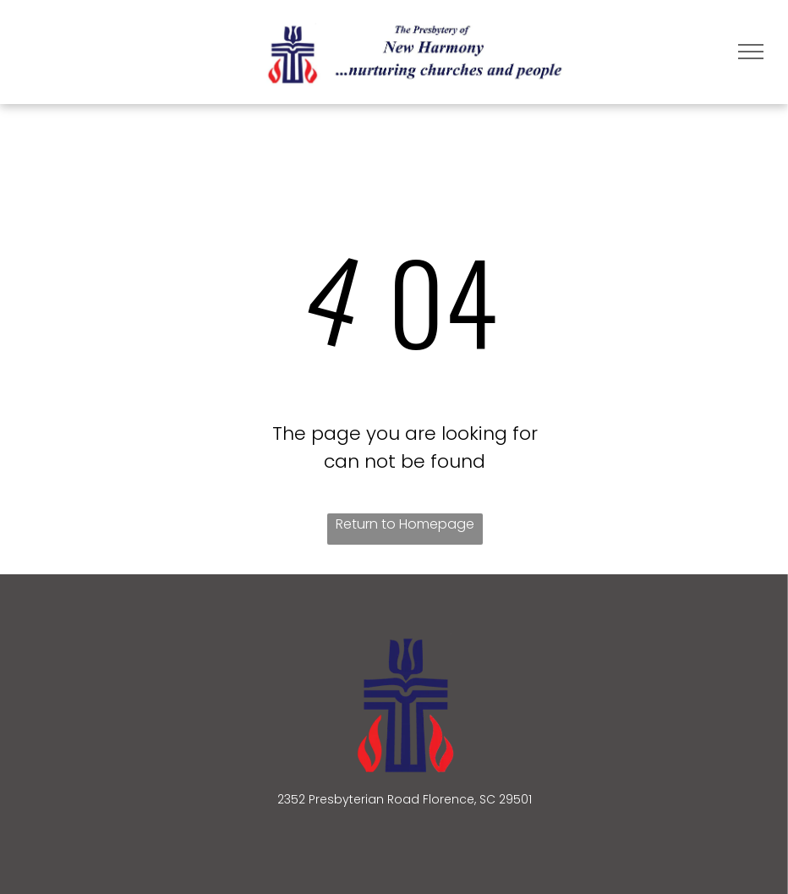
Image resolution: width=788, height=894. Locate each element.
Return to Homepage (405, 524)
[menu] (751, 52)
